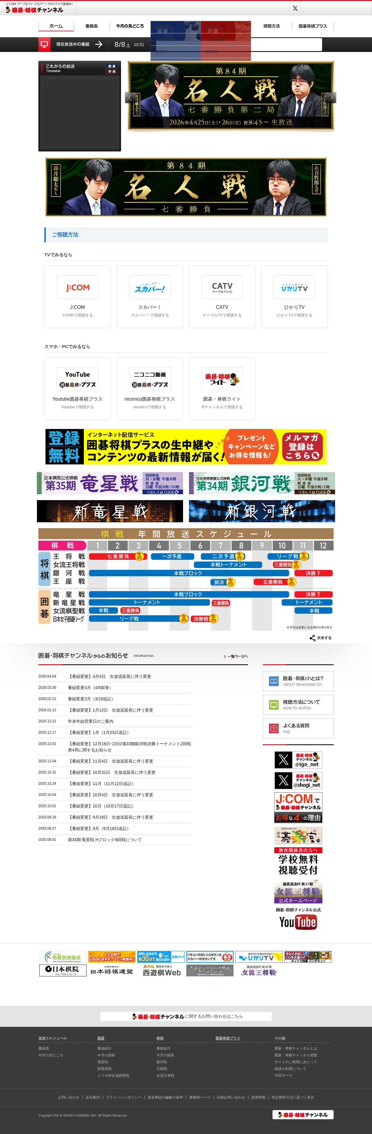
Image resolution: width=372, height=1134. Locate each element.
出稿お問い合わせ (231, 1097)
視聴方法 (271, 26)
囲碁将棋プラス (313, 26)
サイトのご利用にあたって (296, 1062)
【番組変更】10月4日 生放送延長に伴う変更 (110, 794)
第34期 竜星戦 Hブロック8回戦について (105, 839)
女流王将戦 (165, 1075)
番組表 (91, 26)
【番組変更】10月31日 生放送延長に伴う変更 (112, 772)
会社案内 (93, 1097)
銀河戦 (161, 1062)
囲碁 (176, 26)
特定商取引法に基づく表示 (293, 1097)
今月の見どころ (130, 26)
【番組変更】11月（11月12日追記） (102, 783)
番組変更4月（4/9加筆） (90, 687)
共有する (321, 638)
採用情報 (258, 1097)
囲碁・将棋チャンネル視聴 (296, 1055)
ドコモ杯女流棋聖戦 (113, 1075)
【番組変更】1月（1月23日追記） (99, 732)
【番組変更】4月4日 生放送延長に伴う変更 (109, 676)
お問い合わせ (68, 1097)
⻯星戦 (102, 1062)
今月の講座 (106, 1055)
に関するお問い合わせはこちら (188, 1016)
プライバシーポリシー (123, 1097)
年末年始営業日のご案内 (90, 721)
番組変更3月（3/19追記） (91, 698)
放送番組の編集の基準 (165, 1097)
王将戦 (161, 1069)
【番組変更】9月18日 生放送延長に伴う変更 (110, 817)
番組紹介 (104, 1048)
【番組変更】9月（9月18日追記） (99, 828)
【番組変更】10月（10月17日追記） (102, 806)
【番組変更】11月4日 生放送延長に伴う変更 (110, 761)
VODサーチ (284, 1075)
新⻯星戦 (104, 1069)
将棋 (226, 26)
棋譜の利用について (290, 1069)
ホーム (56, 26)
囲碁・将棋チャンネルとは (296, 1048)
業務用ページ (200, 1097)
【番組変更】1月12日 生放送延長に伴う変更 (110, 710)
